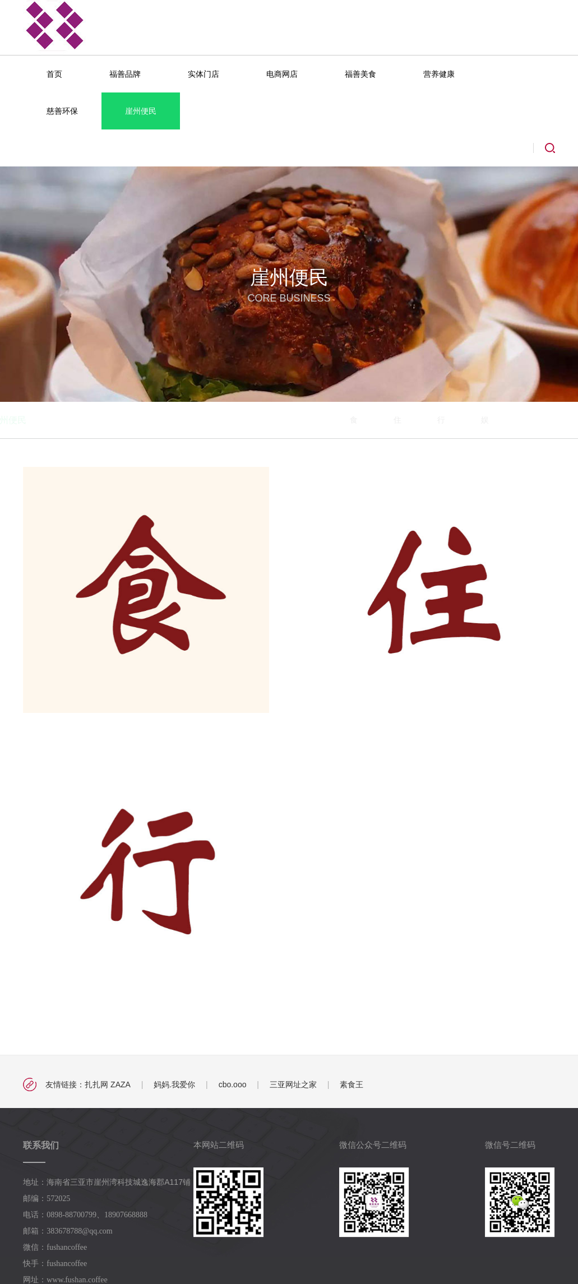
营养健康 (439, 73)
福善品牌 (125, 73)
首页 (54, 73)
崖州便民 (140, 110)
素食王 (351, 1084)
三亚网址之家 (293, 1084)
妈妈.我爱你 (174, 1084)
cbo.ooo (233, 1084)
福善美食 (360, 73)
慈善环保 (62, 110)
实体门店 (203, 73)
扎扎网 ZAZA (108, 1084)
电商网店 (282, 73)
